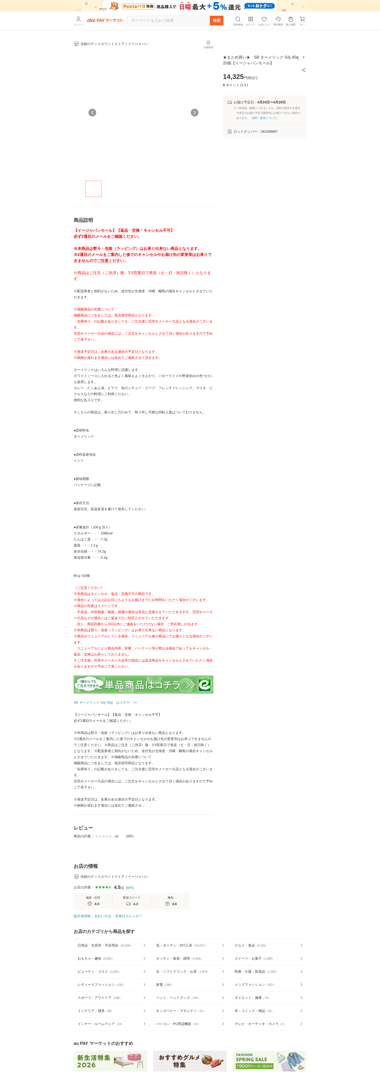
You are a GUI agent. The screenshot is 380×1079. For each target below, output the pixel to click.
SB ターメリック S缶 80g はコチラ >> (105, 702)
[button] (303, 70)
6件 (129, 902)
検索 (217, 20)
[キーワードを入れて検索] (168, 20)
